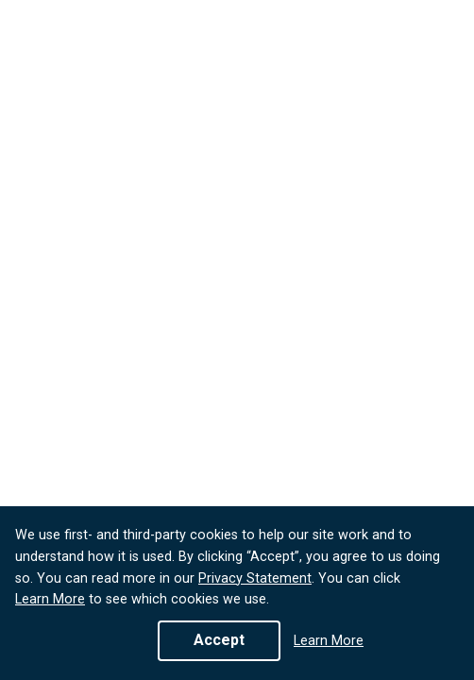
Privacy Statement (255, 578)
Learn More (50, 599)
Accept (219, 640)
